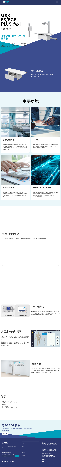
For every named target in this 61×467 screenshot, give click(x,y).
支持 (23, 450)
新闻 (23, 447)
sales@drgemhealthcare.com (47, 453)
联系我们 (24, 454)
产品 (23, 443)
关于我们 (24, 458)
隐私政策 (44, 459)
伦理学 (43, 461)
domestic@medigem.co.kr (51, 456)
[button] (2, 266)
